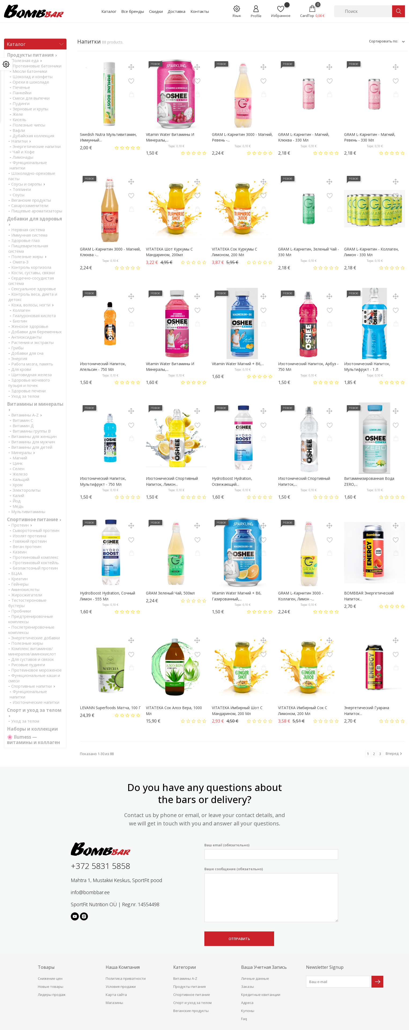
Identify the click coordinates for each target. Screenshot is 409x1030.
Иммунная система (29, 235)
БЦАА (16, 573)
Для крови (21, 369)
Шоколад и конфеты (33, 76)
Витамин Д (23, 425)
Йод (17, 500)
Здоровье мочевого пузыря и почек (29, 382)
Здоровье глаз (25, 240)
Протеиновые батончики (37, 65)
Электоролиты (26, 490)
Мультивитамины (28, 511)
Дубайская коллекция (33, 135)
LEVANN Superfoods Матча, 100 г (110, 707)
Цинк (18, 463)
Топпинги (22, 189)
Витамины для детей (31, 447)
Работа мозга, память (32, 364)
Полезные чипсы (29, 125)
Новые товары (50, 986)
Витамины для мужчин (33, 441)
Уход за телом (25, 396)
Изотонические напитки (36, 702)
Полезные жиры (27, 256)
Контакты (199, 11)
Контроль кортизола (31, 267)
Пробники (21, 611)
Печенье (21, 87)
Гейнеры (19, 584)
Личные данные (255, 978)
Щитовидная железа (31, 374)
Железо (20, 474)
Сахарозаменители (29, 205)
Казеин (20, 551)
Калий (18, 495)
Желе (18, 114)
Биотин (20, 321)
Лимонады (23, 157)
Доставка (176, 11)
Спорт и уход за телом (34, 710)
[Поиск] (363, 11)
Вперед (394, 753)
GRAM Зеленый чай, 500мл (170, 593)
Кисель (19, 119)
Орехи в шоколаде (31, 82)
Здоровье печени (28, 390)
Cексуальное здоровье (33, 288)
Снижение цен (50, 978)
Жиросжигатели (26, 594)
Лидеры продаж (51, 994)
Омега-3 (21, 261)
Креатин (19, 578)
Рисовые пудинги (28, 664)
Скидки (156, 11)
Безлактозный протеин (35, 568)
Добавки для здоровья (34, 219)
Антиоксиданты (26, 337)
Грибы (17, 347)
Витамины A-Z (25, 415)
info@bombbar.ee (90, 892)
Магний (20, 457)
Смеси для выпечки (31, 98)
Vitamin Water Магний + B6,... (238, 363)
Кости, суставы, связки (33, 272)
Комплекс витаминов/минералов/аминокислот (32, 651)
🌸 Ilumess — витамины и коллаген (33, 739)
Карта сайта (116, 994)
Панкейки (22, 92)
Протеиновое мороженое (36, 670)
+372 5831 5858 (100, 865)
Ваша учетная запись (264, 967)
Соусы (18, 194)
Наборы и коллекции (32, 729)
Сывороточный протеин (36, 530)
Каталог (108, 11)
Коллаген (21, 310)
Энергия (19, 358)
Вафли (19, 130)
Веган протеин (27, 546)
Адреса (247, 1002)
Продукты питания (30, 55)
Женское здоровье (29, 326)
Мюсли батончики (30, 71)
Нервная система (28, 229)
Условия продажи (121, 986)
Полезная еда (25, 60)
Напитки (19, 141)
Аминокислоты (25, 589)
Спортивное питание (32, 519)
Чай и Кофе (24, 151)
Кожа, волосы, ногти (30, 304)
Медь (18, 506)
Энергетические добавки (35, 637)
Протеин (20, 525)
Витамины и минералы (35, 404)
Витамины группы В (32, 431)
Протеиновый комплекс (35, 557)
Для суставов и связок (32, 659)
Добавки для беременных (36, 331)
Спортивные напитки (31, 686)
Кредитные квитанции (260, 994)
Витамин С (23, 420)
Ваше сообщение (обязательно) (271, 894)
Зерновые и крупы (30, 108)
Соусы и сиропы (26, 184)
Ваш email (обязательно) (271, 851)
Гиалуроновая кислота (34, 315)
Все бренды (132, 11)
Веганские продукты (31, 200)
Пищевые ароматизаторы (36, 210)
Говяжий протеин (30, 541)
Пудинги (21, 103)
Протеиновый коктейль (36, 562)
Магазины (114, 1002)
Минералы (21, 452)
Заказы (247, 986)
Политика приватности (126, 978)
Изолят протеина (29, 535)
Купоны (247, 1010)
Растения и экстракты (32, 342)
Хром (18, 484)
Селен (18, 468)
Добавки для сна (27, 353)
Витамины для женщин (34, 436)
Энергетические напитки (37, 146)
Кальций (21, 479)
